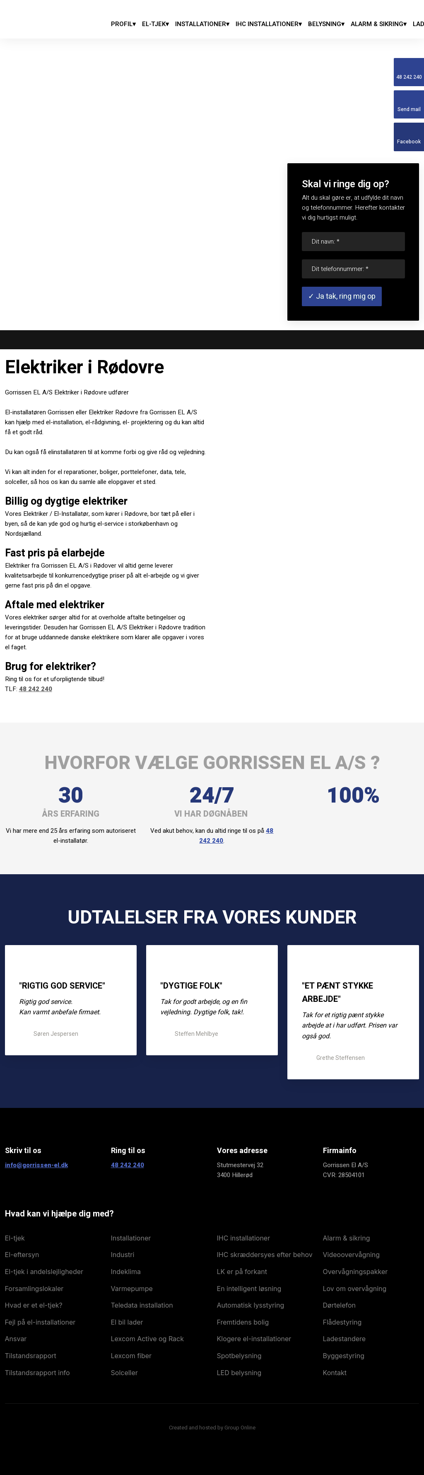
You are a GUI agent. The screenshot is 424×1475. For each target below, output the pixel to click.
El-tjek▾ (155, 24)
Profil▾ (123, 24)
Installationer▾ (202, 24)
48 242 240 (35, 689)
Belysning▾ (326, 24)
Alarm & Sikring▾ (379, 24)
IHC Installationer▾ (269, 24)
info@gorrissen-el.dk (36, 1165)
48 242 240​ (127, 1165)
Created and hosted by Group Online (212, 1427)
